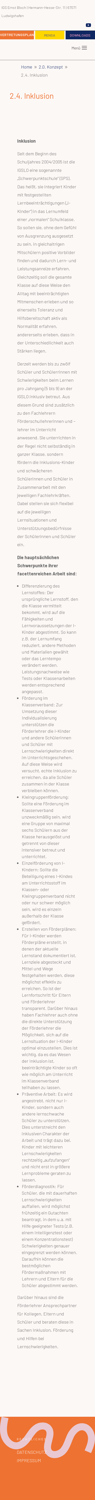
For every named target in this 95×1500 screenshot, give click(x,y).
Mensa (49, 35)
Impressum (29, 1460)
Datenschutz (32, 1452)
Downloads (80, 35)
